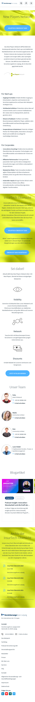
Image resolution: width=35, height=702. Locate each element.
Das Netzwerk (5, 638)
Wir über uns (5, 661)
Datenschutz (5, 686)
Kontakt (3, 673)
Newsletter (4, 654)
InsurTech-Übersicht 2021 (15, 590)
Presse (3, 657)
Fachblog (4, 642)
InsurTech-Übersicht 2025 (17, 28)
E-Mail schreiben (19, 403)
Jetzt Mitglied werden (17, 373)
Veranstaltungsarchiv (8, 649)
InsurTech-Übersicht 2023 (15, 566)
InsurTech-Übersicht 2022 (15, 578)
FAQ (2, 669)
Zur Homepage (9, 3)
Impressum (4, 682)
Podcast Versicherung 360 (9, 646)
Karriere (4, 665)
